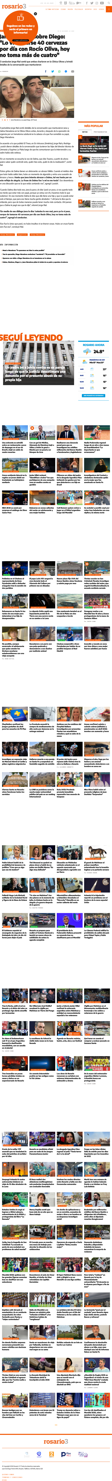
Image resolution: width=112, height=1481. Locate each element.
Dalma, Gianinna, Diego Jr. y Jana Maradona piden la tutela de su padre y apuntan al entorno (35, 262)
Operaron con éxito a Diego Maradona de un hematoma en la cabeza (27, 258)
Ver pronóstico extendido (93, 395)
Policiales (79, 9)
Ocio (95, 9)
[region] (56, 21)
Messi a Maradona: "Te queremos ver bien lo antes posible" (23, 250)
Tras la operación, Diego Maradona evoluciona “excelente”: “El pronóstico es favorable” (34, 254)
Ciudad (63, 9)
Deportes (88, 9)
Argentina (22, 235)
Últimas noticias (52, 9)
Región (70, 9)
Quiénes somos (8, 1474)
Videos (101, 9)
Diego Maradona (37, 235)
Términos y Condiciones (12, 1477)
